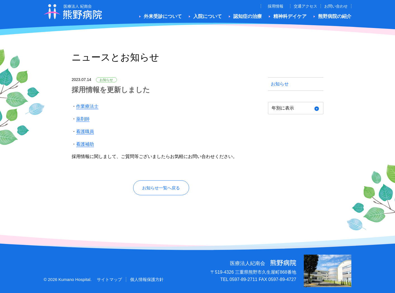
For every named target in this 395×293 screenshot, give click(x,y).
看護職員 (85, 131)
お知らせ (280, 84)
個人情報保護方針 (147, 279)
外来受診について (163, 16)
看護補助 (85, 144)
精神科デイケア (290, 16)
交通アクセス (305, 6)
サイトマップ (109, 279)
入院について (207, 16)
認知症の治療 (247, 16)
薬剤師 (83, 119)
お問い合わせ (336, 6)
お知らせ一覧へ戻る (161, 187)
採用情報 (275, 6)
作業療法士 (87, 106)
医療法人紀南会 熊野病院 (73, 11)
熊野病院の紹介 (334, 16)
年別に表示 (283, 108)
